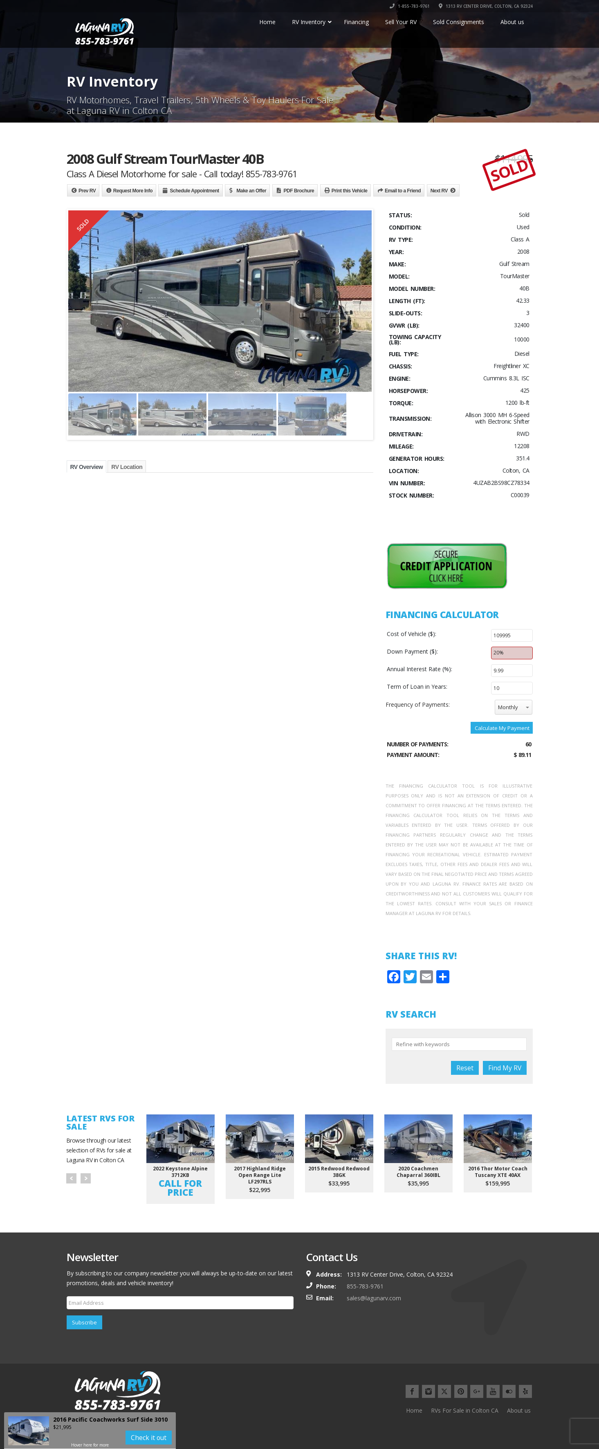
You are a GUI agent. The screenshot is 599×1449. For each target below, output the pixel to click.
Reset (464, 1067)
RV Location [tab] (126, 467)
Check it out (148, 1437)
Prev (71, 1178)
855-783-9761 (365, 1286)
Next (86, 1178)
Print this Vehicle (350, 191)
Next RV (439, 191)
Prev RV (87, 191)
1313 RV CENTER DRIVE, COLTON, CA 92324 (486, 6)
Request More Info (133, 191)
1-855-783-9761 (410, 6)
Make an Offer (251, 191)
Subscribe (84, 1322)
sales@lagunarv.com (374, 1298)
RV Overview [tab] (86, 467)
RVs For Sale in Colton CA (464, 1410)
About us (519, 1410)
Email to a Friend (403, 191)
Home (414, 1410)
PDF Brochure (299, 191)
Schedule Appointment (194, 191)
